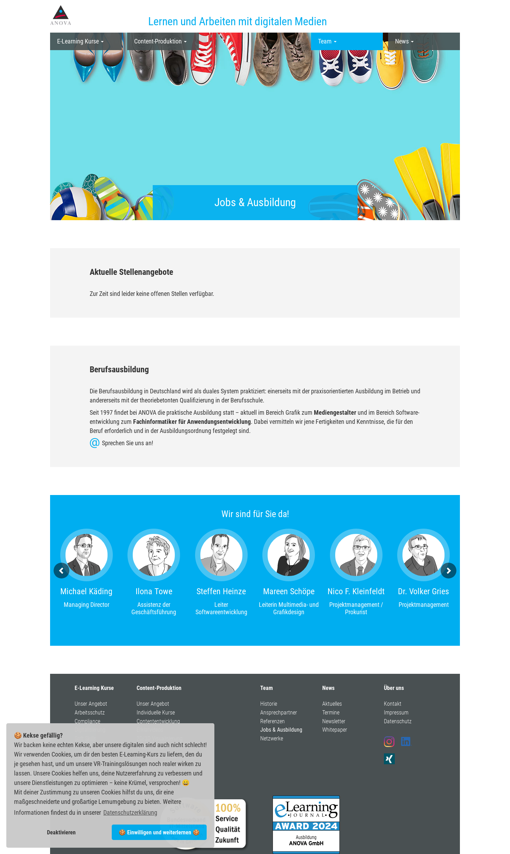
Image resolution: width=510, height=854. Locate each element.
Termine (330, 712)
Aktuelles (332, 703)
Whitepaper (334, 729)
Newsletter (333, 721)
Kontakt (392, 703)
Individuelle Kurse (156, 712)
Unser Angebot (91, 703)
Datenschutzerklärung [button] (130, 812)
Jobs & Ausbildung (281, 729)
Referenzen (272, 721)
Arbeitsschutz (90, 712)
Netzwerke (271, 738)
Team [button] (327, 41)
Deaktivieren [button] (61, 832)
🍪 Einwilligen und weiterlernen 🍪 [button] (159, 832)
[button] (61, 570)
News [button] (404, 41)
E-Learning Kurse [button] (80, 41)
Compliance (87, 721)
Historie (268, 703)
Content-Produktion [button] (160, 41)
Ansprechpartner (278, 712)
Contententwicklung (158, 721)
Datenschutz (398, 721)
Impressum (396, 712)
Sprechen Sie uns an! (127, 443)
